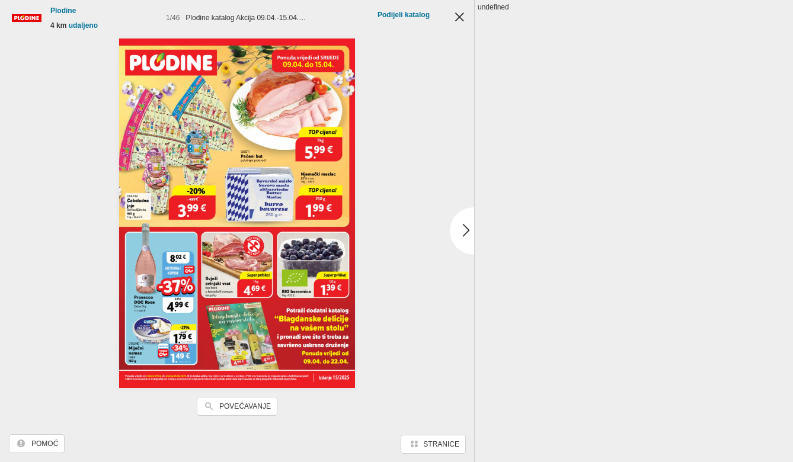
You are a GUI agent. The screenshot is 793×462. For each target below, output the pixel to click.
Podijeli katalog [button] (404, 15)
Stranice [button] (441, 444)
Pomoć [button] (44, 443)
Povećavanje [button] (245, 406)
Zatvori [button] (459, 18)
